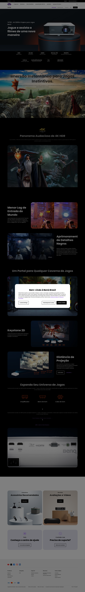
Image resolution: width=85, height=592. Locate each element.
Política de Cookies (54, 297)
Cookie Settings (23, 302)
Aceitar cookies (61, 302)
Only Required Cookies (48, 302)
